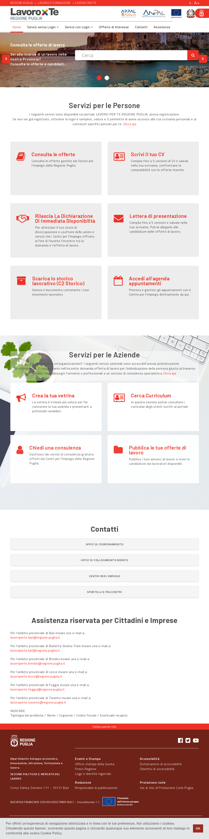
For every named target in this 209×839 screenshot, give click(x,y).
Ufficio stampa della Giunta (94, 764)
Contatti (141, 27)
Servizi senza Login (43, 27)
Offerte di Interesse (114, 27)
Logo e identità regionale (93, 773)
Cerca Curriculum (151, 395)
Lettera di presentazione (158, 216)
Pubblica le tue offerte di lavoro (157, 424)
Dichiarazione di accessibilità (160, 764)
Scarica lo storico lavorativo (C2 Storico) (58, 280)
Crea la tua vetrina (53, 395)
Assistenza (162, 27)
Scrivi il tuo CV (148, 154)
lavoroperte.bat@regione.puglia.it (35, 650)
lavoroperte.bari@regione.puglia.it (35, 637)
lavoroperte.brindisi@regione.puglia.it (37, 663)
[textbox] (131, 55)
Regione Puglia (21, 3)
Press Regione (85, 768)
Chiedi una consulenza (55, 422)
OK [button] (198, 828)
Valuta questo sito (104, 726)
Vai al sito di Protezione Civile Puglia (166, 787)
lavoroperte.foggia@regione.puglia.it (37, 689)
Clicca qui (129, 124)
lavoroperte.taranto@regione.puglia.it (38, 702)
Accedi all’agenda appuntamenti (149, 280)
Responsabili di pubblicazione (96, 787)
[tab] (105, 544)
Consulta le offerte (53, 154)
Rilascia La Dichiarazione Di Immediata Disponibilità (65, 218)
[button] (105, 544)
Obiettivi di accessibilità (157, 768)
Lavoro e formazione (54, 3)
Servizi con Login (79, 27)
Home (16, 27)
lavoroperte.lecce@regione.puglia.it (36, 676)
